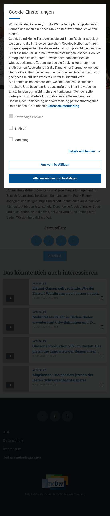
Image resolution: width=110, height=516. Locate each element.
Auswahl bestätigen (55, 164)
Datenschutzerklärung (63, 106)
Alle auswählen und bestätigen (55, 178)
